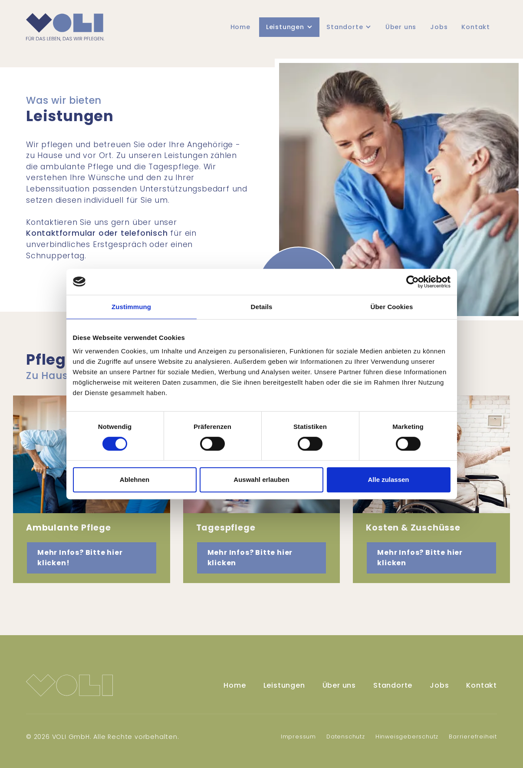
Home (240, 27)
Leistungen (284, 685)
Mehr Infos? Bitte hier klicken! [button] (80, 557)
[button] (289, 27)
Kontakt (475, 27)
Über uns (400, 27)
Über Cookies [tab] (392, 306)
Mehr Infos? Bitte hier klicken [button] (250, 557)
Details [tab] (262, 306)
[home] (65, 27)
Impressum (298, 736)
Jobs (438, 27)
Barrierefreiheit (473, 736)
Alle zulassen (388, 479)
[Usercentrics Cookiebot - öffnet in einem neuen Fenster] (413, 281)
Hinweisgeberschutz (406, 736)
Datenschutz (345, 736)
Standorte (392, 685)
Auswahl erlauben (261, 479)
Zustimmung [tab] (131, 306)
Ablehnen (134, 479)
